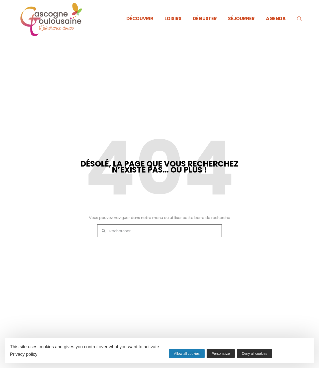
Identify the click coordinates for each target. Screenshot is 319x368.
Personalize (221, 354)
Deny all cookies (255, 354)
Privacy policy (23, 354)
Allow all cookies (187, 354)
